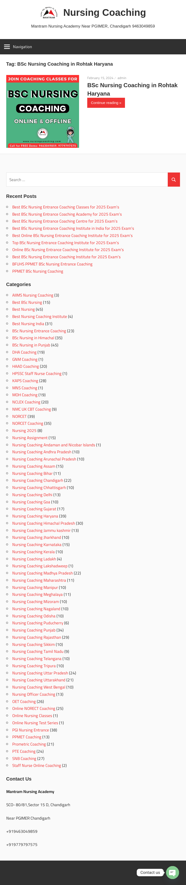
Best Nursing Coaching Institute (39, 316)
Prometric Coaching (29, 744)
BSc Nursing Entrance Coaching (39, 331)
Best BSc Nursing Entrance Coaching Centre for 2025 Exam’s (65, 221)
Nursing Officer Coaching (33, 694)
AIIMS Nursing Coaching (32, 295)
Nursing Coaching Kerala (33, 552)
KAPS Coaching (25, 381)
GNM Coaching (24, 359)
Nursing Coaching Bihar (32, 473)
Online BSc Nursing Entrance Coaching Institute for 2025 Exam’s (68, 249)
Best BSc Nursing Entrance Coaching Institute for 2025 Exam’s (66, 257)
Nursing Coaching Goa (31, 502)
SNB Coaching (24, 758)
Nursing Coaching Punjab (34, 630)
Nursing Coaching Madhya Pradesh (42, 573)
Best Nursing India (28, 324)
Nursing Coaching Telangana (37, 658)
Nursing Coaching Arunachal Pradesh (44, 459)
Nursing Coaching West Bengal (38, 687)
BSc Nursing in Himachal (33, 338)
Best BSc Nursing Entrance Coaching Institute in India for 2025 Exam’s (73, 228)
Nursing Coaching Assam (33, 466)
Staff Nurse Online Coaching (36, 765)
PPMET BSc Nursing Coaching (37, 271)
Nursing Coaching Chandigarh (37, 480)
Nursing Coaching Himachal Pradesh (43, 523)
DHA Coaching (24, 352)
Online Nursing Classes (32, 715)
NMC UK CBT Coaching (31, 409)
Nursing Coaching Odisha (34, 616)
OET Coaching (24, 701)
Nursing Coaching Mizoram (35, 601)
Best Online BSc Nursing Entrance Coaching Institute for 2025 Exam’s (72, 235)
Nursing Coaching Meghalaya (37, 594)
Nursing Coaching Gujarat (34, 509)
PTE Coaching (24, 751)
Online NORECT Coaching (33, 708)
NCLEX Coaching (26, 402)
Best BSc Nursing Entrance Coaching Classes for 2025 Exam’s (65, 207)
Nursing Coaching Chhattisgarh (39, 487)
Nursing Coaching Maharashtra (39, 580)
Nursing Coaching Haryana (35, 516)
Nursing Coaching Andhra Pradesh (41, 452)
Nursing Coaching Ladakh (34, 559)
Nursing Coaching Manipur (35, 587)
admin (122, 78)
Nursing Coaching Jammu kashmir (41, 530)
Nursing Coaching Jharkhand (36, 537)
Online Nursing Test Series (35, 723)
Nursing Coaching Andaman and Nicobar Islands (53, 445)
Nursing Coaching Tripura (34, 666)
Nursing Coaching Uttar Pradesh (40, 673)
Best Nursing (23, 309)
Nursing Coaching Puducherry (37, 623)
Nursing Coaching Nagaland (36, 609)
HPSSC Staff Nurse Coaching (37, 373)
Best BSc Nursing (27, 302)
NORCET (19, 416)
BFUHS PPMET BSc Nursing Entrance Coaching (52, 264)
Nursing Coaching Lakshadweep (40, 566)
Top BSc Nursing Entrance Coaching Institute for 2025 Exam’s (65, 243)
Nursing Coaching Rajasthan (36, 637)
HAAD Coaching (25, 366)
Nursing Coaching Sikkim (33, 644)
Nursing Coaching (104, 12)
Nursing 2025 (24, 430)
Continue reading (104, 103)
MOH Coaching (24, 395)
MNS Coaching (24, 388)
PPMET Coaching (26, 737)
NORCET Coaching (27, 423)
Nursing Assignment (30, 438)
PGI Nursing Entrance (30, 730)
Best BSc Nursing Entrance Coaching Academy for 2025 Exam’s (67, 214)
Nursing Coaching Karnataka (37, 544)
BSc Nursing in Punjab (31, 345)
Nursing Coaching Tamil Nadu (37, 651)
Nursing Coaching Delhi (32, 495)
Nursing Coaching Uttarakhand (38, 680)
